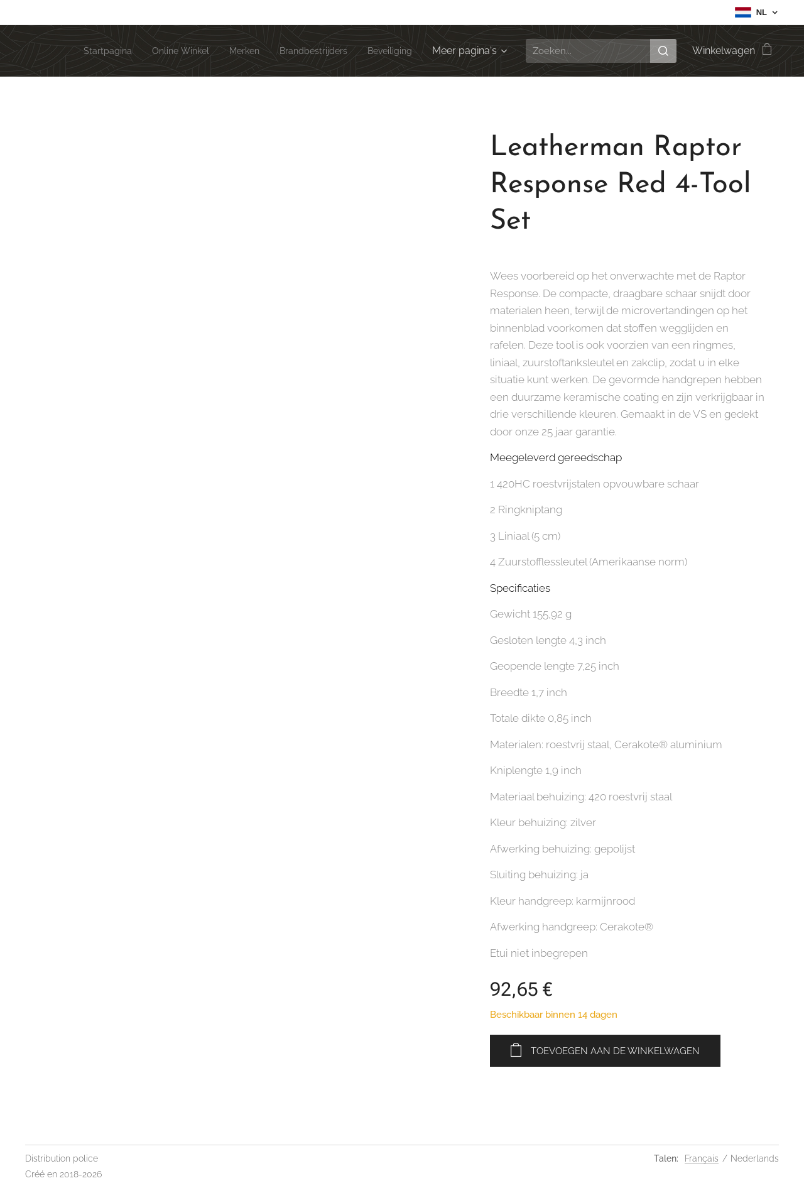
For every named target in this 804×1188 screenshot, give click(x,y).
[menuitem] (84, 51)
